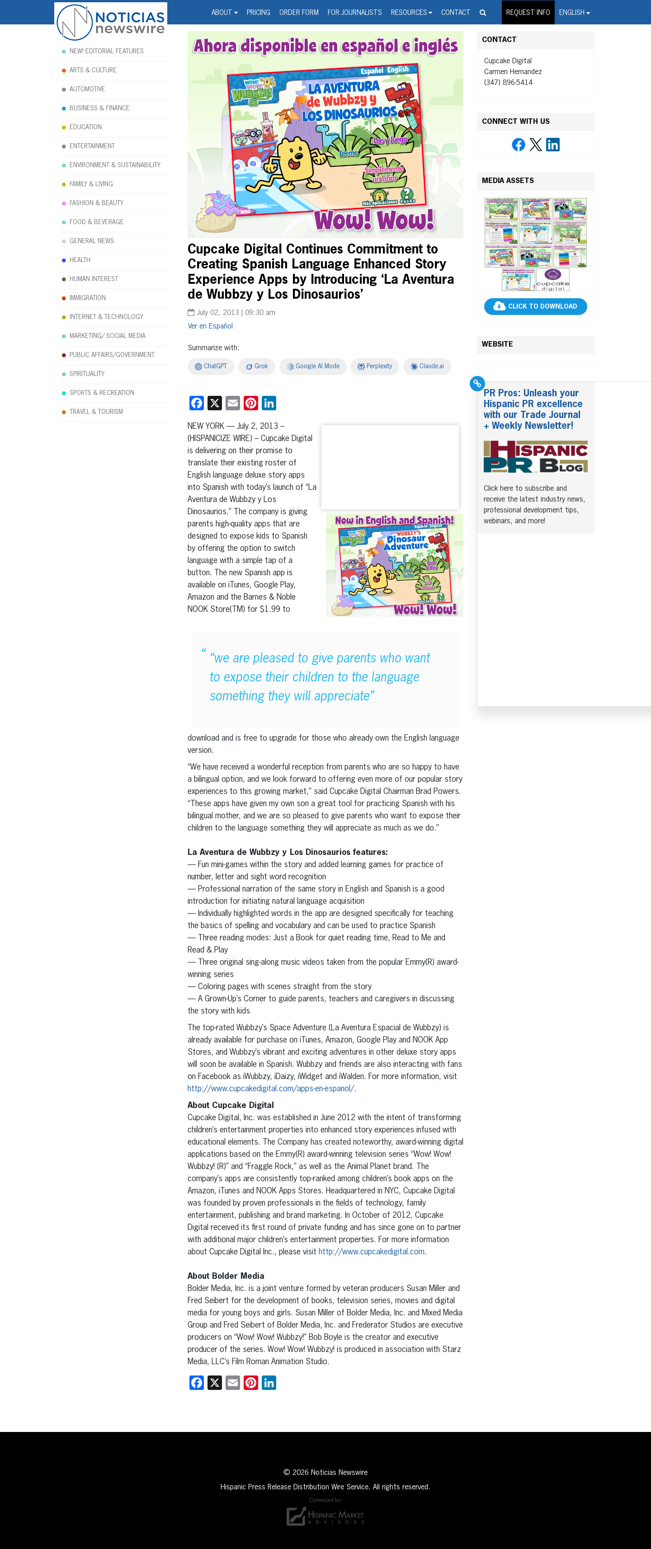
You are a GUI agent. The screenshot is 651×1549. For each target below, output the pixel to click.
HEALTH (80, 260)
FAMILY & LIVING (91, 184)
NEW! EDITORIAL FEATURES (107, 51)
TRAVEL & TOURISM (96, 412)
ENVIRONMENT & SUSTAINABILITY (115, 165)
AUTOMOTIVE (87, 89)
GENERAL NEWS (92, 241)
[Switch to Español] (210, 326)
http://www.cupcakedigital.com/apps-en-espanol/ (271, 1089)
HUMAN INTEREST (94, 279)
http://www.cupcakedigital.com (372, 1252)
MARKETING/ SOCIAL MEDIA (108, 336)
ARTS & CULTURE (93, 70)
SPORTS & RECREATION (102, 393)
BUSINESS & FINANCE (100, 108)
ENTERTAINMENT (92, 146)
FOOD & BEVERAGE (97, 222)
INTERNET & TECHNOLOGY (106, 317)
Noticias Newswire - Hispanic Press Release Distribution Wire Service (110, 23)
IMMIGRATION (88, 298)
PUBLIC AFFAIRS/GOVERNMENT (112, 355)
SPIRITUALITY (87, 374)
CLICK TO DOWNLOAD (542, 307)
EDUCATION (86, 127)
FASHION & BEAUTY (96, 203)
